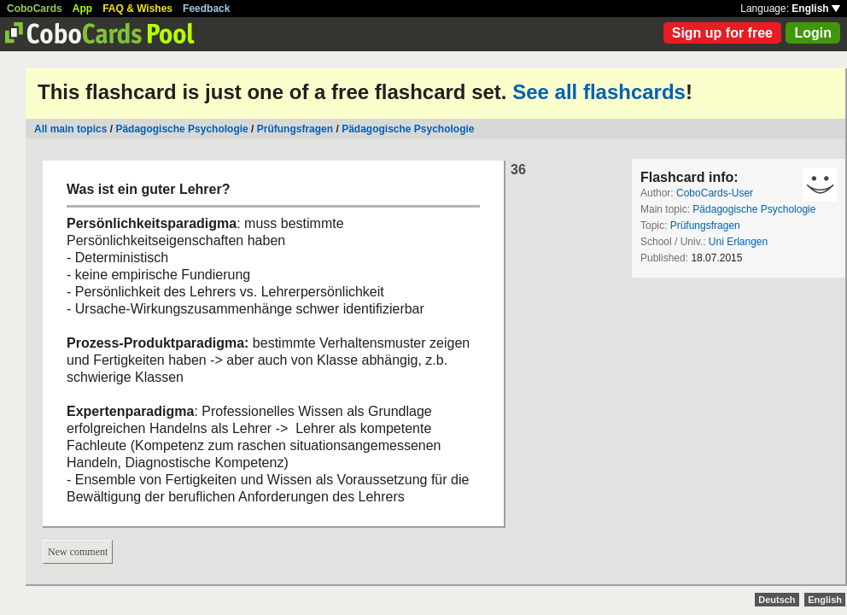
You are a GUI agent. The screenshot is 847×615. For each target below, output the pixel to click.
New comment (78, 552)
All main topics (70, 129)
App (82, 9)
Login (813, 33)
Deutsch (776, 599)
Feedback (206, 9)
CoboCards (34, 9)
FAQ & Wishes (137, 9)
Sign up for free (722, 33)
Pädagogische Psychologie (181, 129)
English (816, 9)
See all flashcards (599, 91)
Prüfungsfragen (295, 129)
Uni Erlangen (738, 242)
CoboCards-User (714, 193)
